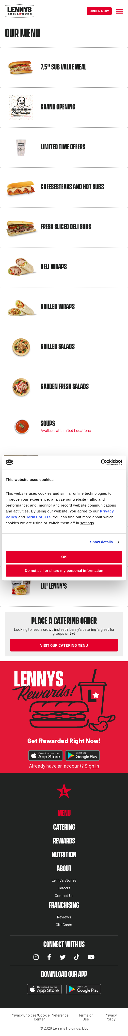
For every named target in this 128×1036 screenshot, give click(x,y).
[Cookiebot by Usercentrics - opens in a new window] (100, 462)
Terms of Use (85, 1017)
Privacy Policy (110, 1017)
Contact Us (64, 896)
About (64, 868)
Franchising (64, 905)
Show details (101, 542)
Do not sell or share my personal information (64, 570)
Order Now (99, 11)
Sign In (92, 766)
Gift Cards (64, 925)
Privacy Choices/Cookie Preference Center (39, 1017)
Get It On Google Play (82, 755)
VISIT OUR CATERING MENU (64, 645)
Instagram (36, 957)
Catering (64, 827)
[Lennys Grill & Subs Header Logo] (19, 10)
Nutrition (64, 855)
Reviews (64, 917)
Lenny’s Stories (64, 880)
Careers (64, 888)
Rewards (64, 841)
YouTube (91, 957)
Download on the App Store (45, 755)
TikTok (76, 957)
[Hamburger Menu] (117, 11)
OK (64, 557)
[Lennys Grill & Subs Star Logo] (64, 795)
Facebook (49, 957)
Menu (64, 813)
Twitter (62, 957)
